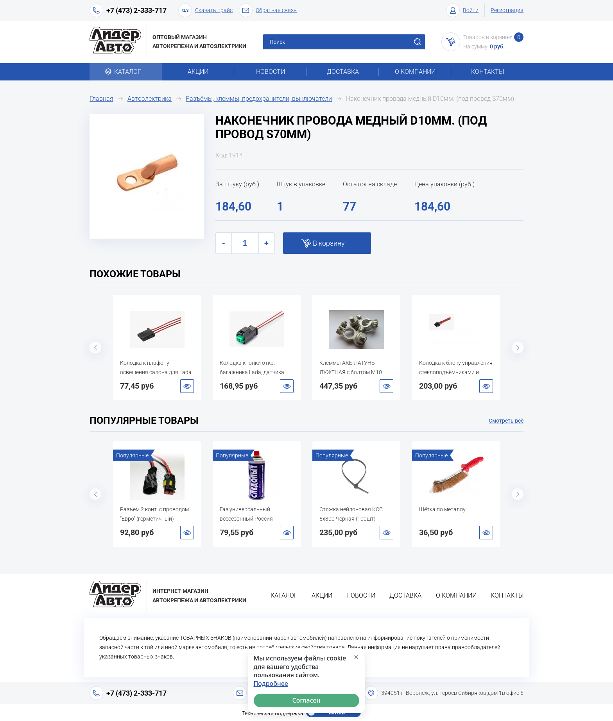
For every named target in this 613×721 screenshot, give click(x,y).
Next (517, 347)
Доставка (343, 71)
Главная (101, 98)
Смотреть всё (506, 421)
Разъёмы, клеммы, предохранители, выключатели (259, 98)
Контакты (487, 71)
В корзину (329, 243)
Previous (95, 347)
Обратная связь (268, 10)
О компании (415, 71)
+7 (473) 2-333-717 (136, 10)
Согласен (306, 700)
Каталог (125, 71)
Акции (198, 71)
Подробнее (271, 684)
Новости (270, 71)
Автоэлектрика (149, 98)
